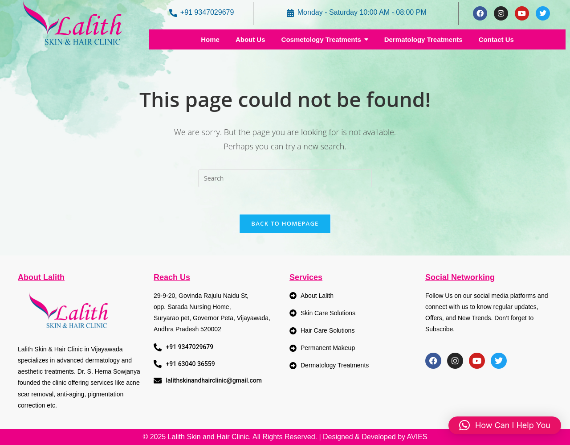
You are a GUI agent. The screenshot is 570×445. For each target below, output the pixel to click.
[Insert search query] (285, 178)
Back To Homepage (284, 223)
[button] (504, 425)
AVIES (417, 437)
